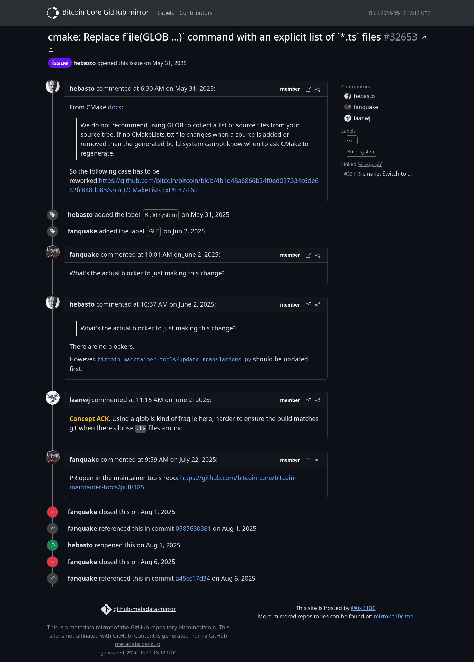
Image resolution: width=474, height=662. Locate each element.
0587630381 (193, 528)
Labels (166, 13)
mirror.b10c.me (393, 616)
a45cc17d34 (193, 578)
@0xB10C (363, 608)
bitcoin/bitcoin (197, 627)
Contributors (196, 13)
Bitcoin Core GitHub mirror (96, 13)
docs (115, 107)
